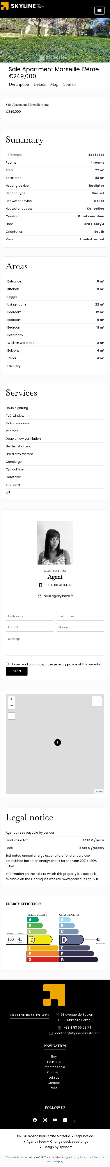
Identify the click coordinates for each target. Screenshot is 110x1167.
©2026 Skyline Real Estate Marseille (43, 1136)
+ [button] (11, 699)
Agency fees (36, 1141)
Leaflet (99, 791)
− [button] (11, 706)
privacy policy (65, 664)
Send (17, 671)
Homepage (22, 10)
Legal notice (84, 1136)
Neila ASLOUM (55, 571)
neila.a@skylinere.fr (58, 596)
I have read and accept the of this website (55, 664)
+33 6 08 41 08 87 (58, 585)
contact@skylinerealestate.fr (77, 1033)
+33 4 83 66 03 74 (77, 1027)
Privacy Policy (79, 1157)
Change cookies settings (69, 1141)
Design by (57, 1147)
